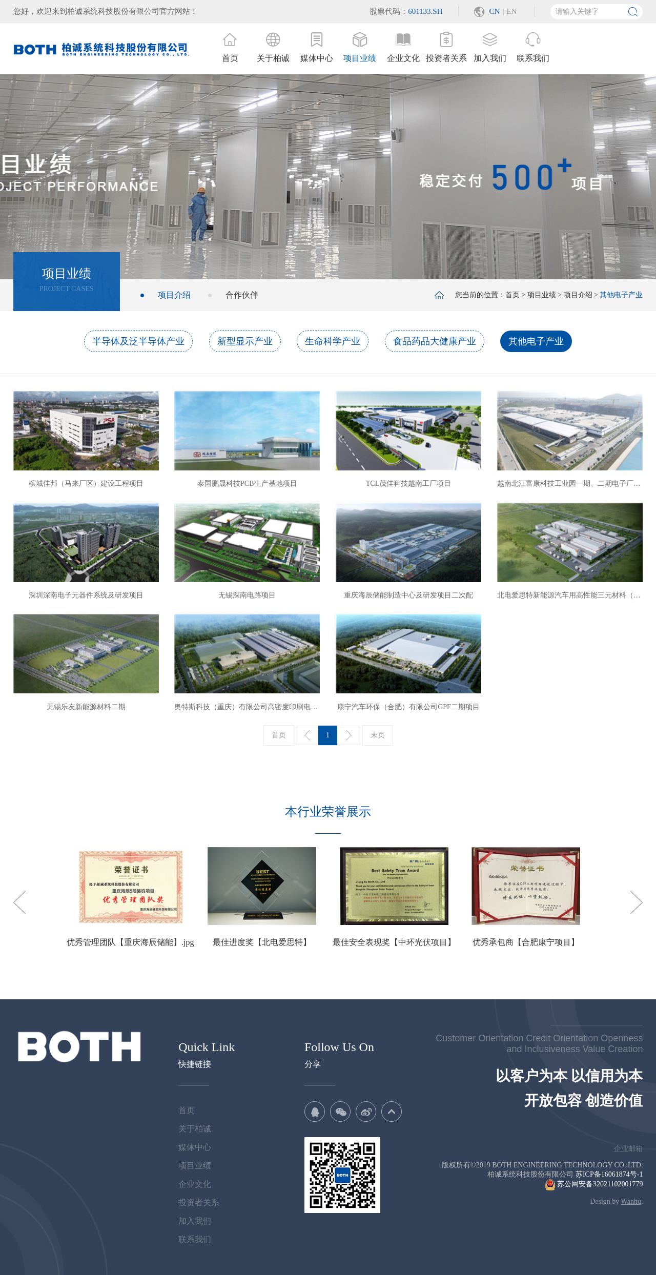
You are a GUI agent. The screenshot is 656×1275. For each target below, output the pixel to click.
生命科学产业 (332, 341)
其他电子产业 (536, 341)
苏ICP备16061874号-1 (609, 1174)
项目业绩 (541, 295)
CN (494, 11)
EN (511, 11)
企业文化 (194, 1184)
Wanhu (631, 1201)
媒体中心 (194, 1147)
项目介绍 (174, 295)
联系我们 (194, 1239)
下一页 (349, 735)
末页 (378, 735)
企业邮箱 (628, 1149)
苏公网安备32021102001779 (594, 1184)
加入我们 (194, 1221)
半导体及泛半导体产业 (138, 341)
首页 (512, 295)
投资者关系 (198, 1202)
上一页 (307, 735)
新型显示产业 (245, 341)
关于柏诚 (194, 1128)
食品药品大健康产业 (434, 341)
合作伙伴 (241, 295)
